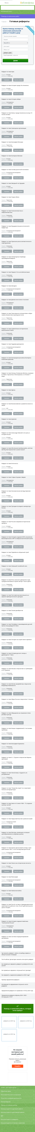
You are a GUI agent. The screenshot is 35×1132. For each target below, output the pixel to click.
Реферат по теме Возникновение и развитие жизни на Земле (17, 404)
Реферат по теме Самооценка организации (14, 128)
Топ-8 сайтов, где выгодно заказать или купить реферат (17, 959)
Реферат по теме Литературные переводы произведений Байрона (14, 257)
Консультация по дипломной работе (12, 1112)
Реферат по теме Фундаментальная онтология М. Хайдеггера (16, 226)
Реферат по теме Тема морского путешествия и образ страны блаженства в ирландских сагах (17, 314)
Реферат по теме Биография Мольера (12, 142)
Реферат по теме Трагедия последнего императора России (16, 507)
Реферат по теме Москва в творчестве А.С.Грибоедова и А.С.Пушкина (17, 669)
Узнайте (17, 1066)
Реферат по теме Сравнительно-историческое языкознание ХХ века (15, 329)
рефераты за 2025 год (9, 1021)
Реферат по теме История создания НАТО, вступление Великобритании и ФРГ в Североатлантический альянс (17, 537)
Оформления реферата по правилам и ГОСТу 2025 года (17, 990)
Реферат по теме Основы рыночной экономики (15, 169)
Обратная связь (6, 1091)
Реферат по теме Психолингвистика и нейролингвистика (12, 211)
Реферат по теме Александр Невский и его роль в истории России (16, 433)
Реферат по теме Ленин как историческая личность (16, 863)
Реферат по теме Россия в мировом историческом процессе (16, 522)
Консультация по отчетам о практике (13, 1123)
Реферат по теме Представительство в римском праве (17, 818)
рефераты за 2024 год (26, 1021)
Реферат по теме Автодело (9, 286)
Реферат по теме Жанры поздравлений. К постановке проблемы (17, 729)
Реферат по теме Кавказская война (11, 890)
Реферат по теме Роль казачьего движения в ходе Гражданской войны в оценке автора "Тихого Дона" (16, 580)
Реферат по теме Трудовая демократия (13, 344)
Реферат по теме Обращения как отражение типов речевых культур (16, 713)
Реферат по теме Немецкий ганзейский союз (14, 566)
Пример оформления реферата (10, 979)
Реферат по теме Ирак (8, 71)
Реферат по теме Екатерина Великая (12, 156)
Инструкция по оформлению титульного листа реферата (15, 985)
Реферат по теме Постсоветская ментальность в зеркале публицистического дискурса (15, 595)
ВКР (2, 1116)
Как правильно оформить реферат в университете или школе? (17, 964)
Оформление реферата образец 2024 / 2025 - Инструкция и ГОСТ (14, 996)
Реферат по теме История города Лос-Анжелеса (15, 85)
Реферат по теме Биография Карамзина (13, 743)
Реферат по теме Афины (8, 390)
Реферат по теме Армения (9, 419)
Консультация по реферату (9, 1119)
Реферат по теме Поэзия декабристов (12, 610)
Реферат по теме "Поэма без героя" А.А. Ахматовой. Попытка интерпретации (16, 788)
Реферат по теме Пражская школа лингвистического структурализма (16, 242)
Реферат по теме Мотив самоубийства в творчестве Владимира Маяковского (16, 684)
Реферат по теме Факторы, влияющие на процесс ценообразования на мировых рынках (16, 833)
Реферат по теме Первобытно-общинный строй (15, 552)
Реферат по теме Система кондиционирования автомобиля (15, 937)
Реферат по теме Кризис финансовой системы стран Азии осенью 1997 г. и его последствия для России (16, 848)
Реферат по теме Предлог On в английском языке (16, 272)
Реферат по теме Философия (10, 877)
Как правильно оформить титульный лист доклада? (16, 970)
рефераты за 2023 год (9, 1034)
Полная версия (5, 1102)
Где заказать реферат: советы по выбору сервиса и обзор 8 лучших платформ (16, 953)
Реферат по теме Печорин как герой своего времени (17, 639)
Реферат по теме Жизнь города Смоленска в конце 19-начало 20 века (17, 113)
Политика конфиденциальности (11, 1098)
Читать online (18, 80)
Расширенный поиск (6, 11)
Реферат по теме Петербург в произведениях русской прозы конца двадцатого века (17, 625)
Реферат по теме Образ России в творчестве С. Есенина (17, 699)
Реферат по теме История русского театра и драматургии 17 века (14, 654)
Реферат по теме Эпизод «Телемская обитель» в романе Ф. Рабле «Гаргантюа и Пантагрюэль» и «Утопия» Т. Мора (17, 374)
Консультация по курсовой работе (12, 1109)
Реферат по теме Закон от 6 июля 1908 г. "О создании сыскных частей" (17, 804)
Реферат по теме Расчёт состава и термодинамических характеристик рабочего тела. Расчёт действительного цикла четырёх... (17, 906)
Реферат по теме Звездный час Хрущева (13, 183)
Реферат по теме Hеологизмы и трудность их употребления (14, 773)
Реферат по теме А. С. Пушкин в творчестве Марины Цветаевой (16, 758)
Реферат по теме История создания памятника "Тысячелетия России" (15, 922)
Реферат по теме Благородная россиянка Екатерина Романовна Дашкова (16, 358)
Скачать (6, 80)
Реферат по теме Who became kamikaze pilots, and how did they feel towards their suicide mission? (17, 448)
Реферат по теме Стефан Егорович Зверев (14, 477)
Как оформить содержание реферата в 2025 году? (16, 975)
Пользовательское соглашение (11, 1095)
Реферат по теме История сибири (11, 99)
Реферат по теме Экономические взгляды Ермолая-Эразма (16, 491)
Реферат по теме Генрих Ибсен (10, 197)
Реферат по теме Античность (10, 463)
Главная (4, 22)
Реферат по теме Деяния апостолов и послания (15, 299)
